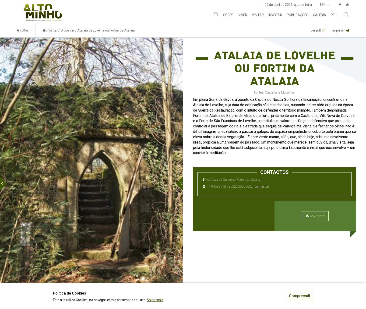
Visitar (258, 15)
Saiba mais (155, 300)
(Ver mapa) (261, 186)
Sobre (228, 15)
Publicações (297, 15)
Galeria (319, 15)
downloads (315, 216)
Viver (242, 15)
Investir (275, 15)
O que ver (67, 30)
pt (334, 15)
